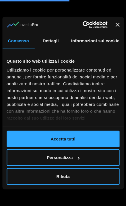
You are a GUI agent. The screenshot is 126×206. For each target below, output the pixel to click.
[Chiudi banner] (117, 25)
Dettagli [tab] (51, 40)
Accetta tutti (63, 138)
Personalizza (63, 157)
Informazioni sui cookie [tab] (95, 40)
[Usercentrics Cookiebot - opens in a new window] (82, 25)
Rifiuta (63, 176)
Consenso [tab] (18, 40)
